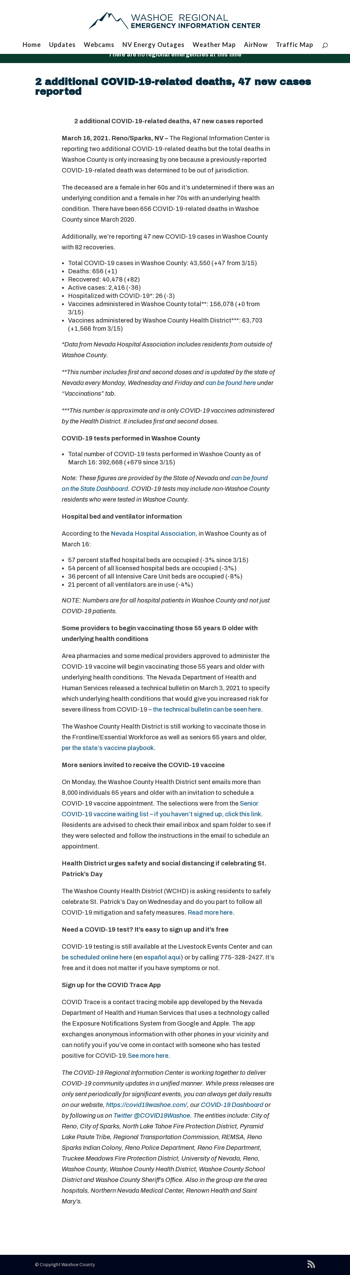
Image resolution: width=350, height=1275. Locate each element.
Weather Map (214, 45)
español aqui (162, 957)
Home (32, 45)
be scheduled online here (97, 957)
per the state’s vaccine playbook (108, 747)
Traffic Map (294, 45)
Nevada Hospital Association (153, 533)
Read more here (210, 912)
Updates (62, 45)
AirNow (256, 45)
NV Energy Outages (153, 45)
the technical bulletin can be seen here (207, 709)
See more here (148, 1055)
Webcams (99, 45)
